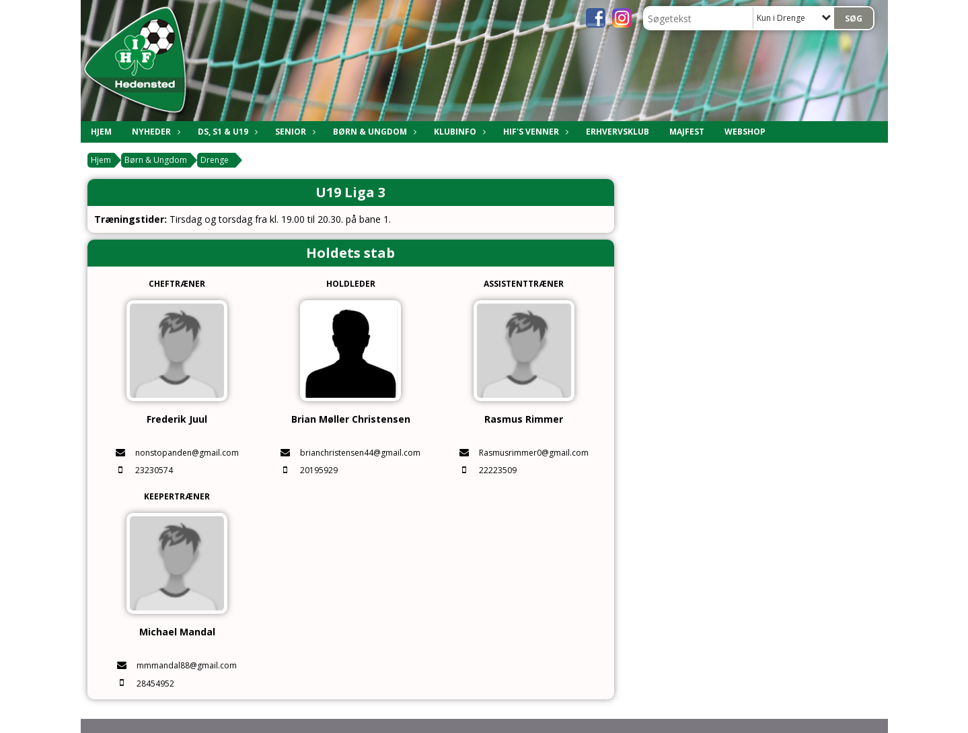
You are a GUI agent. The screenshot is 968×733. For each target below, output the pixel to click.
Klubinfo (458, 131)
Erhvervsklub (617, 131)
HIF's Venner (534, 131)
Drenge (214, 160)
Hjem (101, 131)
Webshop (745, 131)
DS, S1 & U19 (226, 131)
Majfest (686, 131)
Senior (294, 131)
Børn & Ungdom (373, 131)
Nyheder (155, 131)
